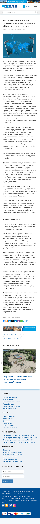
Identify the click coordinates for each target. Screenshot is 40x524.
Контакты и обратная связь (12, 461)
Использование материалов (12, 454)
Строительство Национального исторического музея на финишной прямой (18, 379)
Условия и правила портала (12, 452)
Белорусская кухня (9, 408)
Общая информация (10, 397)
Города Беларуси (8, 404)
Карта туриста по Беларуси (12, 406)
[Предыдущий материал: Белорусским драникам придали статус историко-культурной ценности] (13, 334)
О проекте (6, 450)
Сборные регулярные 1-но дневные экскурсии (18, 435)
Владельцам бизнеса (10, 457)
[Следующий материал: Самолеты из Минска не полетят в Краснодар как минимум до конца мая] (12, 338)
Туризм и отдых (8, 399)
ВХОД (28, 6)
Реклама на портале (10, 459)
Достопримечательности (11, 402)
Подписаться (7, 481)
